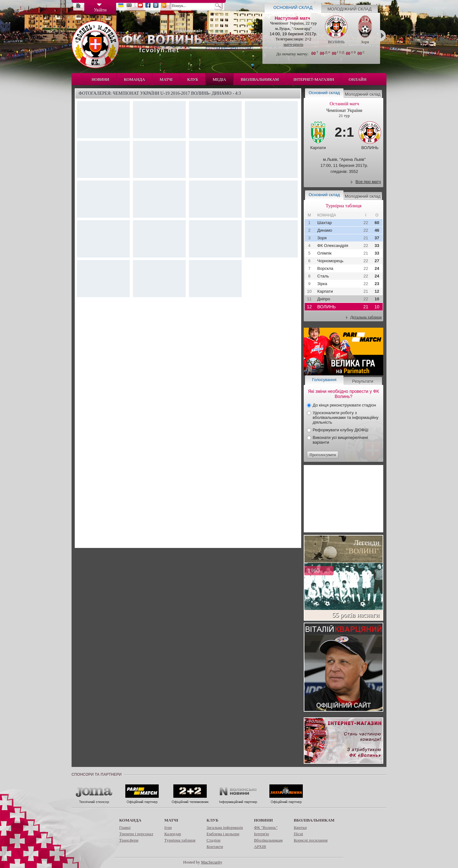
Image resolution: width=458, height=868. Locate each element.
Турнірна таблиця (180, 840)
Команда (134, 79)
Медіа (219, 79)
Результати (362, 381)
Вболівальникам (260, 79)
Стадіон (213, 840)
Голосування (324, 379)
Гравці (125, 827)
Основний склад (293, 7)
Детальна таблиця (366, 317)
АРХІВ (260, 846)
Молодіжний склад (350, 9)
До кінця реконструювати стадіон (344, 405)
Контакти (214, 846)
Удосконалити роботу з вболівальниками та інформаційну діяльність (345, 417)
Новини (100, 79)
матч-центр (293, 44)
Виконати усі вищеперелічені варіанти (340, 440)
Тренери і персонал (136, 833)
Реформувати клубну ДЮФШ (340, 429)
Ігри (168, 827)
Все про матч (368, 181)
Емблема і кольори (222, 833)
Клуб (192, 79)
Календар (172, 833)
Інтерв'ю (261, 833)
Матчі (166, 79)
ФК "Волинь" (266, 827)
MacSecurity (211, 862)
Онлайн (357, 79)
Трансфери (128, 840)
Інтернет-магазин (314, 79)
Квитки (300, 827)
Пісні (298, 833)
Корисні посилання (311, 840)
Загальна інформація (224, 827)
